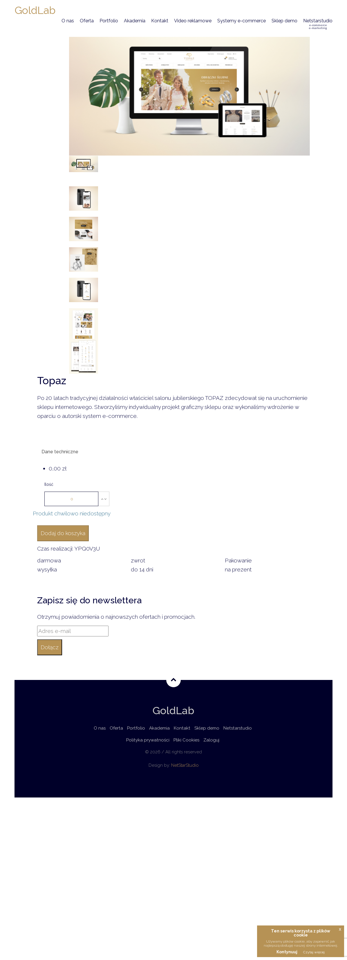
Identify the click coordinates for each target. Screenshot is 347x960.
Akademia (134, 21)
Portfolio (109, 21)
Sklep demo (284, 21)
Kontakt (159, 21)
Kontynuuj (286, 952)
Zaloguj (211, 740)
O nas (68, 21)
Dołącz (50, 647)
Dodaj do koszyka (63, 533)
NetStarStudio (185, 765)
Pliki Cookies (186, 740)
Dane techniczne (59, 451)
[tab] (173, 452)
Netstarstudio (317, 24)
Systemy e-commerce (241, 21)
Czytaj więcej (314, 952)
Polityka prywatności (147, 740)
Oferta (87, 21)
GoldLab (35, 10)
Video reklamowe (193, 21)
